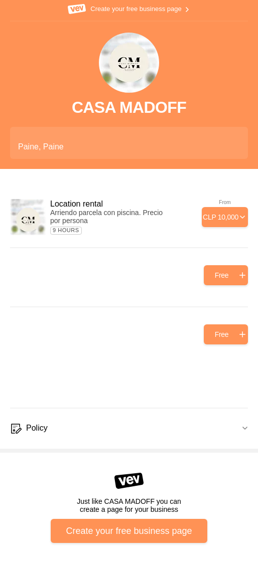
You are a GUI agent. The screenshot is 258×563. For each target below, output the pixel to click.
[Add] (225, 217)
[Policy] (129, 429)
